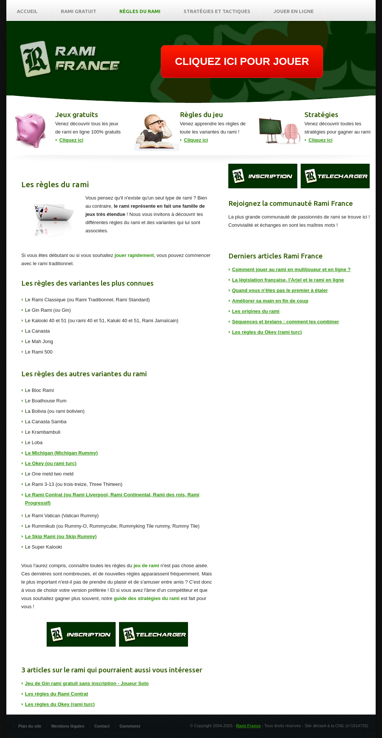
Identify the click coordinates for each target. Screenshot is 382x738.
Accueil (27, 11)
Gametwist (129, 726)
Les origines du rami (255, 311)
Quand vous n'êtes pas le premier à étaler (280, 290)
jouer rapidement (134, 255)
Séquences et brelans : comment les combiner (285, 321)
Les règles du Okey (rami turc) (60, 704)
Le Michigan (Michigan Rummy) (61, 453)
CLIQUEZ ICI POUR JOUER (242, 61)
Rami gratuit (78, 11)
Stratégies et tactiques (217, 11)
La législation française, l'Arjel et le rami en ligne (288, 280)
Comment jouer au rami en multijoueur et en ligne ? (291, 269)
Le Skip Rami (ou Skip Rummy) (61, 536)
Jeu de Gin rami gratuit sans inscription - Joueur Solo (87, 683)
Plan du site (29, 726)
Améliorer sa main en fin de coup (270, 301)
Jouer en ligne (293, 11)
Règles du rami (139, 11)
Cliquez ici (71, 140)
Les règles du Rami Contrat (56, 694)
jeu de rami (146, 565)
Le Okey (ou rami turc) (50, 463)
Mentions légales (67, 726)
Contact (102, 726)
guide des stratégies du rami (146, 598)
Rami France (248, 725)
